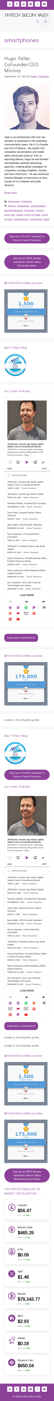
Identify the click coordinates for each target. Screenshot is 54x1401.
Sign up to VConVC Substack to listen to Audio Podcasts (27, 238)
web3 (46, 219)
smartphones (21, 219)
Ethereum (29, 210)
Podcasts (26, 201)
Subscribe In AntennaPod (21, 637)
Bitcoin (12, 206)
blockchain (23, 206)
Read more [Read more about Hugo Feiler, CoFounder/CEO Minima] (10, 192)
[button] (38, 21)
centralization (38, 206)
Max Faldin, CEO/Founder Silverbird (24, 524)
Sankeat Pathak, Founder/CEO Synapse (26, 503)
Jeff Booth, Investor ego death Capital (25, 494)
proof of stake (32, 214)
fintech (40, 210)
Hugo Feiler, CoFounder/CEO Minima (21, 64)
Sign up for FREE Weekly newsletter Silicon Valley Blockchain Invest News (27, 1175)
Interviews (14, 201)
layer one (9, 214)
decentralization (13, 210)
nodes (19, 214)
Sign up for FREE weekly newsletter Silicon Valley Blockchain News (27, 262)
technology (36, 219)
